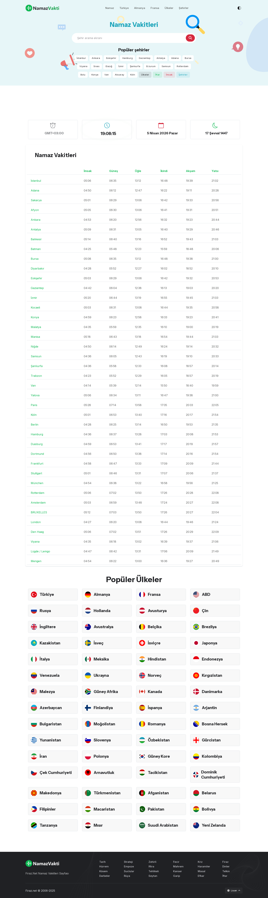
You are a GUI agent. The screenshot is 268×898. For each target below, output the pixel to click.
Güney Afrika (106, 691)
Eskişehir (111, 58)
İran (43, 756)
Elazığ (109, 66)
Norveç (155, 675)
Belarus (209, 792)
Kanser (177, 871)
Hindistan (157, 659)
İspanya (155, 707)
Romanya (157, 723)
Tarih (102, 861)
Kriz (200, 861)
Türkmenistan (108, 792)
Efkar (201, 875)
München (37, 483)
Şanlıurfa (135, 66)
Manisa (35, 336)
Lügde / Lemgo (40, 551)
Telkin (226, 871)
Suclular (129, 871)
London (36, 522)
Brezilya (209, 626)
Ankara (96, 58)
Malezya (48, 691)
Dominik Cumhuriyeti (213, 774)
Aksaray (119, 74)
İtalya (45, 659)
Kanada (155, 691)
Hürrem (104, 866)
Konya (94, 74)
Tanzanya (49, 825)
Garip (176, 875)
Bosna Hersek (215, 723)
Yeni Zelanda (214, 825)
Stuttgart (36, 473)
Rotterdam (183, 66)
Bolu (83, 74)
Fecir (176, 861)
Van (106, 74)
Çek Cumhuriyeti (56, 772)
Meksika (102, 659)
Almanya (139, 8)
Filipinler (48, 809)
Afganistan (159, 792)
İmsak (169, 74)
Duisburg (37, 444)
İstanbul (81, 58)
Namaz (109, 8)
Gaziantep (145, 58)
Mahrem (178, 866)
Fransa (155, 8)
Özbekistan (159, 739)
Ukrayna (102, 675)
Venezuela (50, 675)
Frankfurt (37, 463)
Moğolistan (105, 723)
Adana (175, 58)
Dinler (226, 866)
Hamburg (127, 58)
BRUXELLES (39, 512)
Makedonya (51, 792)
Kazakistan (50, 642)
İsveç (99, 642)
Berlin (34, 424)
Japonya (210, 642)
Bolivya (209, 809)
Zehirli (152, 861)
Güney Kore (159, 756)
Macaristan (105, 809)
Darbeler (104, 875)
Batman (36, 249)
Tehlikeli (154, 871)
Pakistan (156, 809)
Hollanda (102, 610)
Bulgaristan (51, 723)
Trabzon (36, 375)
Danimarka (212, 691)
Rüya (127, 875)
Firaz (225, 861)
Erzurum (151, 66)
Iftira (151, 866)
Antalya (161, 58)
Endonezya (212, 659)
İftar (157, 74)
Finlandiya (103, 707)
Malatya (36, 327)
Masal (201, 871)
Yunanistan (51, 739)
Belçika (155, 626)
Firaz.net (31, 890)
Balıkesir (36, 239)
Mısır (98, 825)
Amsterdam (38, 502)
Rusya (45, 610)
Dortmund (37, 454)
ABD (206, 594)
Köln (132, 74)
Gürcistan (212, 739)
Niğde (34, 346)
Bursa (188, 58)
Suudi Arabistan (163, 825)
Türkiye (124, 8)
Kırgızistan (212, 675)
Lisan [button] (232, 890)
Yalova (35, 395)
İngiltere (48, 626)
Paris (34, 405)
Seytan (153, 875)
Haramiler (204, 866)
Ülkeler (169, 8)
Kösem (103, 871)
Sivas (96, 66)
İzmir (121, 66)
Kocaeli (35, 307)
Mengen (36, 561)
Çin (205, 610)
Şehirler (184, 8)
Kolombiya (212, 756)
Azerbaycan (51, 707)
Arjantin (210, 707)
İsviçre (154, 642)
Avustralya (104, 626)
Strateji (128, 861)
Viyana (83, 66)
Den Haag (37, 532)
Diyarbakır (37, 268)
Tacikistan (158, 772)
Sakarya (36, 200)
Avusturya (158, 610)
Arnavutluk (104, 772)
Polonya (101, 756)
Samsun (166, 66)
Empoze (129, 866)
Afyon (35, 210)
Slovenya (102, 739)
